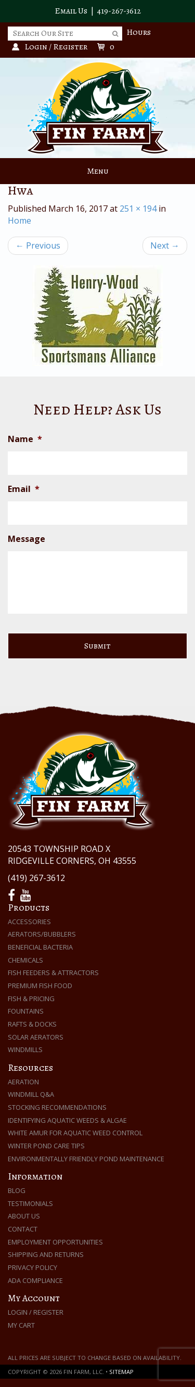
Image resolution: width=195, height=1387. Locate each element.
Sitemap (121, 1372)
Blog (16, 1190)
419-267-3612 (119, 11)
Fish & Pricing (31, 998)
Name (25, 439)
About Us (24, 1216)
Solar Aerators (35, 1037)
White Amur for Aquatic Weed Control (75, 1132)
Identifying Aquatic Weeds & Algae (67, 1120)
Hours (138, 32)
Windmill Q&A (31, 1094)
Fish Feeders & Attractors (53, 972)
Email (24, 489)
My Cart (21, 1325)
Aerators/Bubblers (42, 934)
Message (26, 539)
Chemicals (25, 960)
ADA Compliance (35, 1280)
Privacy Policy (32, 1267)
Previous (38, 245)
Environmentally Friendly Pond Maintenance (86, 1158)
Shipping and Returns (46, 1254)
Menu (98, 171)
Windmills (25, 1049)
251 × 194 (138, 208)
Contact (22, 1229)
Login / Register (35, 1312)
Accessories (29, 921)
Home (19, 220)
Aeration (23, 1081)
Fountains (26, 1011)
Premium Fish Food (40, 985)
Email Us (71, 11)
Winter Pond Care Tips (46, 1145)
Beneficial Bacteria (40, 947)
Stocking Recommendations (57, 1107)
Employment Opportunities (55, 1242)
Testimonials (30, 1203)
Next (164, 245)
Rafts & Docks (32, 1024)
